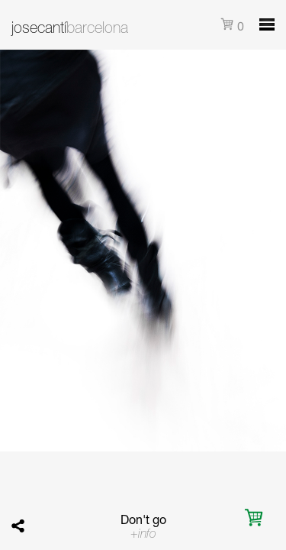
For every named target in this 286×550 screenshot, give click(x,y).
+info (143, 533)
